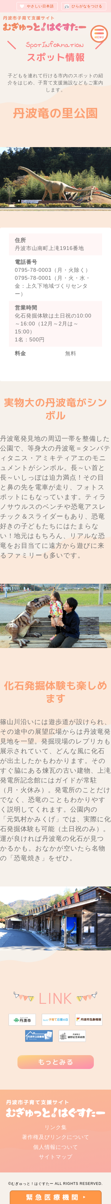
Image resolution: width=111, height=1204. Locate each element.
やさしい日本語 (40, 6)
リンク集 (55, 1127)
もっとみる (55, 1062)
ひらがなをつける (87, 6)
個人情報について (55, 1147)
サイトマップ (56, 1157)
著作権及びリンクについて (55, 1137)
